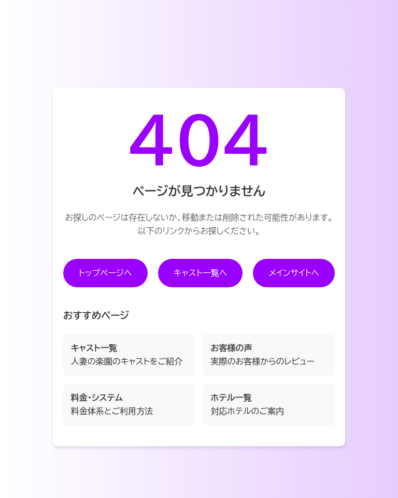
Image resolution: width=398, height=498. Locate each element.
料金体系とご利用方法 (112, 404)
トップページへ (105, 273)
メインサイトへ (293, 273)
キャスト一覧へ (201, 273)
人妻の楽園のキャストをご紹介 (126, 354)
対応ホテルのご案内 (248, 404)
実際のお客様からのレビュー (263, 354)
